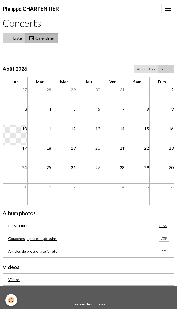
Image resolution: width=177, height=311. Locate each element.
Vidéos (14, 279)
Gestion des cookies (88, 304)
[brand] (31, 9)
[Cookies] (11, 300)
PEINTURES (88, 226)
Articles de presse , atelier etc (88, 251)
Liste (14, 38)
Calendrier (41, 38)
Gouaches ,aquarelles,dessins (88, 239)
